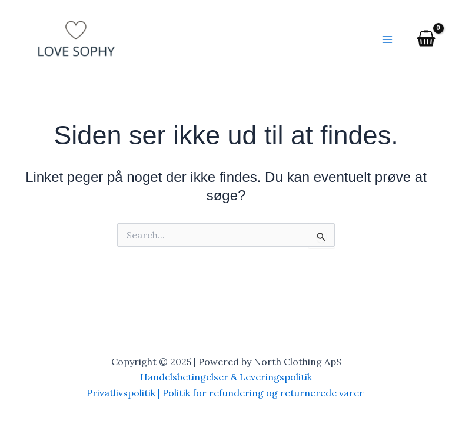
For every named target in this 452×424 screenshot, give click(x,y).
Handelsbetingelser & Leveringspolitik (226, 377)
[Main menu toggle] (387, 39)
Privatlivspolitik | (124, 393)
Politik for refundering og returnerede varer (264, 393)
